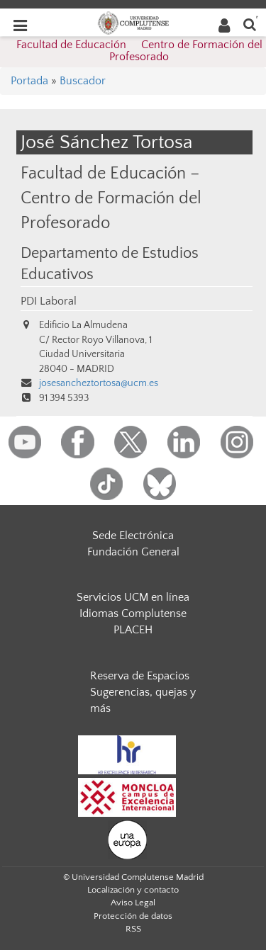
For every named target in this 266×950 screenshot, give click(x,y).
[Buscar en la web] (249, 23)
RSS (133, 929)
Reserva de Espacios (139, 675)
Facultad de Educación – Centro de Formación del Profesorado (111, 198)
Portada (29, 80)
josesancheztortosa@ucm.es (98, 383)
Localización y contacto (133, 890)
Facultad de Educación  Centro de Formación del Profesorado (139, 51)
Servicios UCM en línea (133, 597)
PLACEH (133, 629)
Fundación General (133, 551)
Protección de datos (133, 916)
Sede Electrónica (133, 535)
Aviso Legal (133, 902)
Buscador (83, 80)
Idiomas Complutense (133, 613)
